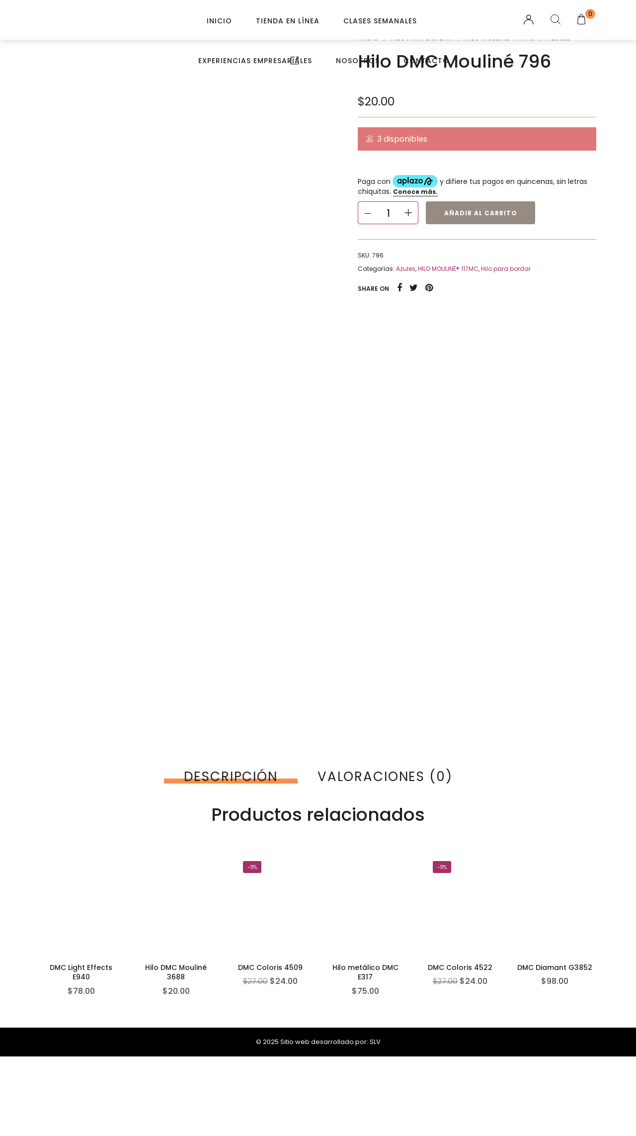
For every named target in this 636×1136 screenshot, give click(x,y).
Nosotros (358, 61)
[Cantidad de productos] (388, 213)
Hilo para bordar (506, 268)
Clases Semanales (380, 21)
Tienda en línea (287, 21)
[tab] (231, 776)
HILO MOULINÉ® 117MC (448, 268)
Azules (405, 268)
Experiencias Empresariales (255, 61)
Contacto (426, 61)
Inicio (219, 21)
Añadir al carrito (480, 213)
